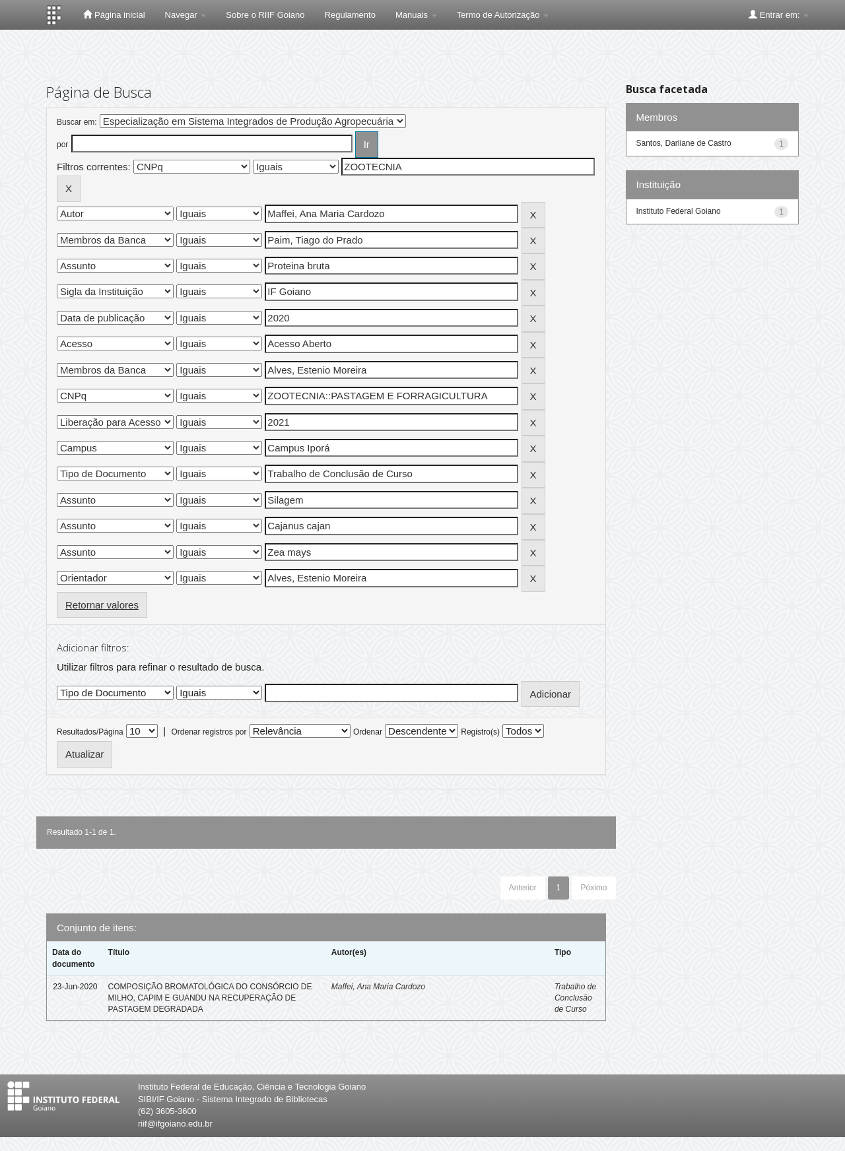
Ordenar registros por (208, 732)
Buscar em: (77, 122)
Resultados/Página (90, 732)
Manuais (416, 15)
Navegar (186, 15)
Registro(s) (480, 732)
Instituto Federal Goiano (678, 211)
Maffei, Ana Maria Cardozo (378, 986)
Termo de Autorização (503, 15)
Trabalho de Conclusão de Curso (575, 998)
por (62, 144)
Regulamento (350, 15)
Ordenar (367, 732)
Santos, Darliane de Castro (683, 143)
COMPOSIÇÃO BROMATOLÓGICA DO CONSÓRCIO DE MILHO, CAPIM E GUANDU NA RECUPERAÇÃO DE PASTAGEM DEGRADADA (210, 998)
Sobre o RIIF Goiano (265, 15)
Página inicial (114, 14)
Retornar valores (102, 604)
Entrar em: (779, 14)
